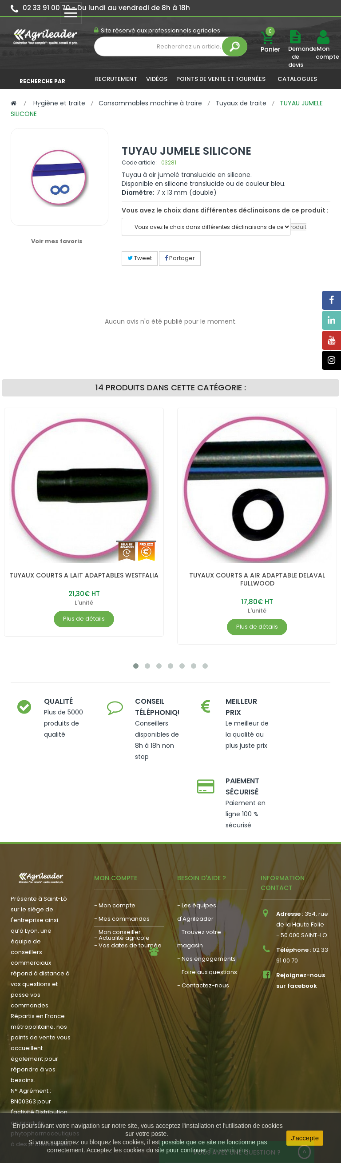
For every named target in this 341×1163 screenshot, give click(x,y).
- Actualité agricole (122, 910)
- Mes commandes (122, 861)
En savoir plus (228, 1150)
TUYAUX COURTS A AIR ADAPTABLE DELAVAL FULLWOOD (257, 579)
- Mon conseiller (117, 874)
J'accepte (305, 1138)
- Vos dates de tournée (128, 888)
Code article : (140, 162)
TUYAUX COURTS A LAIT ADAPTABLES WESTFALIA (84, 575)
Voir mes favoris (57, 241)
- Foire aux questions (207, 914)
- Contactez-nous (203, 928)
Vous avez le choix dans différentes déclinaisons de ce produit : (225, 210)
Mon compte (323, 53)
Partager (180, 258)
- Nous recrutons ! (120, 924)
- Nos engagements (206, 901)
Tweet (139, 258)
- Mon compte (114, 848)
